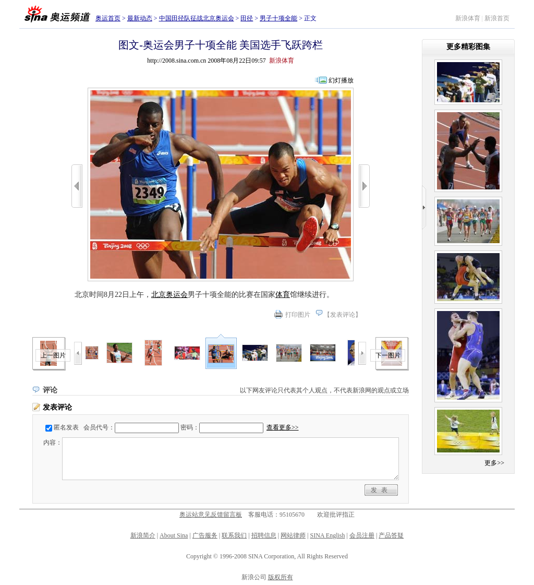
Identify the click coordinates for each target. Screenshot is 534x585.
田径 (246, 18)
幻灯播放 (341, 80)
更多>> (494, 463)
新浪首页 (496, 18)
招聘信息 (263, 535)
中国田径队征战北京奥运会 (196, 18)
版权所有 (280, 577)
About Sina (174, 535)
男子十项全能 (278, 18)
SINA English (327, 535)
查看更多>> (282, 427)
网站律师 (293, 535)
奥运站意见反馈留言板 (210, 514)
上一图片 (53, 355)
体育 (282, 295)
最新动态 (139, 18)
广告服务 (204, 535)
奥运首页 (107, 18)
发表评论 (342, 314)
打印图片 (297, 314)
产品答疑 (391, 535)
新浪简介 (142, 535)
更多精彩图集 (468, 47)
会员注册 (361, 535)
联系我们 (234, 535)
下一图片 (387, 355)
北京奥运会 (169, 295)
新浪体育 (467, 18)
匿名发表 (66, 427)
